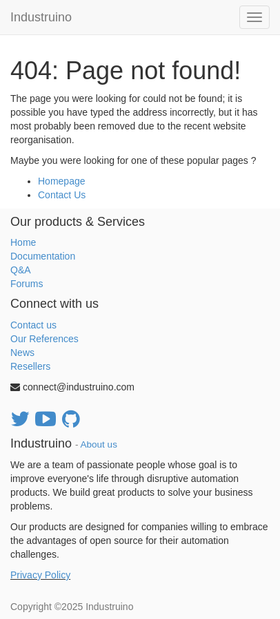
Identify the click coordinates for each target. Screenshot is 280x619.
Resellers (30, 366)
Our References (44, 338)
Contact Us (62, 194)
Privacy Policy (40, 574)
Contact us (33, 325)
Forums (26, 283)
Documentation (42, 256)
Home (23, 242)
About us (99, 444)
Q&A (20, 269)
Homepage (62, 181)
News (22, 352)
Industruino (41, 17)
